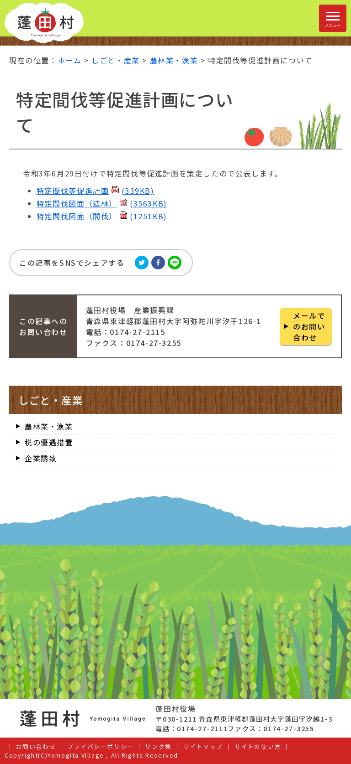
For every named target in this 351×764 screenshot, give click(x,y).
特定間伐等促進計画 (95, 190)
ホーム (70, 60)
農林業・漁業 (174, 60)
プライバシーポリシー (100, 746)
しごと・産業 (115, 60)
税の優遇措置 (49, 442)
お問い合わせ (36, 746)
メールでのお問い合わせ (309, 326)
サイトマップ (203, 746)
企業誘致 (41, 458)
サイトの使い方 (257, 746)
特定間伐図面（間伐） (102, 216)
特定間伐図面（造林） (102, 203)
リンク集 (158, 746)
